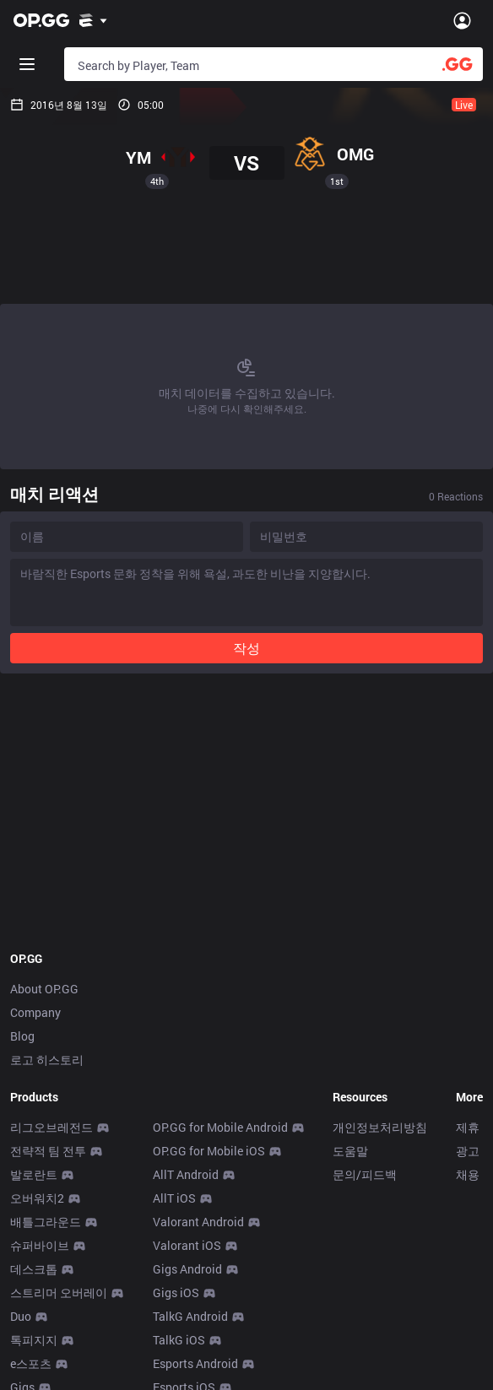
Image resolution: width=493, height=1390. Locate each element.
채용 (467, 1174)
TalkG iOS (179, 1340)
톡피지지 (33, 1340)
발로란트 (33, 1174)
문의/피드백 (365, 1174)
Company (35, 1012)
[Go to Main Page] (41, 20)
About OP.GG (44, 989)
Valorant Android (198, 1222)
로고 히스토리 (47, 1060)
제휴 (467, 1127)
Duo (20, 1316)
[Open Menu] (462, 20)
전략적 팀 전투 (48, 1151)
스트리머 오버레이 (58, 1293)
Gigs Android (187, 1269)
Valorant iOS (187, 1245)
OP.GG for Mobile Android (220, 1127)
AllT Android (186, 1174)
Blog (22, 1036)
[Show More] (93, 20)
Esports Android (195, 1363)
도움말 (350, 1151)
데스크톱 (33, 1269)
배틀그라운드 (45, 1222)
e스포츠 (30, 1363)
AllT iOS (174, 1198)
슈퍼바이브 (39, 1245)
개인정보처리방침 (380, 1127)
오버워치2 (37, 1198)
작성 (246, 648)
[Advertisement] (246, 255)
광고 (467, 1151)
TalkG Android (190, 1316)
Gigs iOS (176, 1293)
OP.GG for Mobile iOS (209, 1151)
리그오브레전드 (51, 1127)
